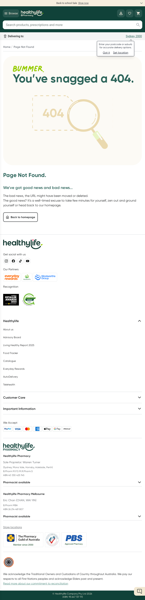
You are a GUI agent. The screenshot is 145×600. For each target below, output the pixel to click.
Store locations (12, 527)
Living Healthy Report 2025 (18, 345)
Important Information (72, 408)
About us (8, 329)
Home (6, 47)
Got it (106, 52)
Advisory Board (12, 337)
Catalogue (9, 360)
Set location (120, 52)
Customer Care (72, 397)
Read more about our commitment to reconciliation (35, 583)
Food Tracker (10, 353)
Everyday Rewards (14, 368)
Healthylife (72, 321)
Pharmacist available (72, 482)
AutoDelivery (10, 376)
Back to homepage (20, 217)
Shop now (83, 3)
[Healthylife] (32, 13)
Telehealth (9, 384)
